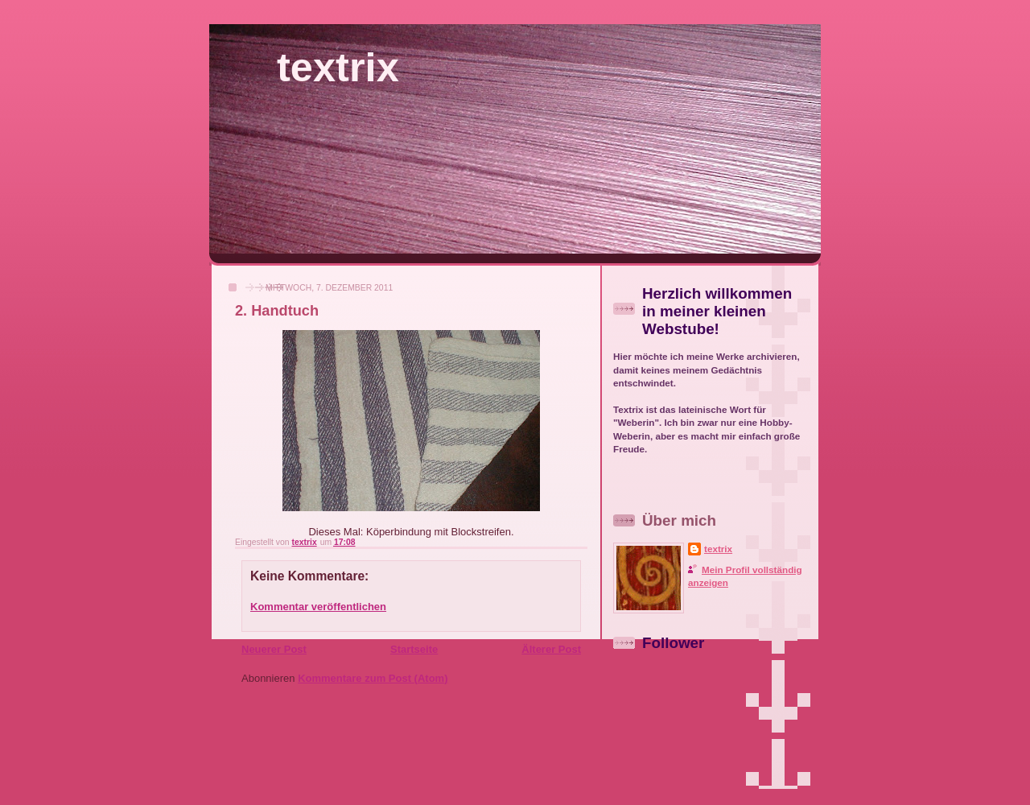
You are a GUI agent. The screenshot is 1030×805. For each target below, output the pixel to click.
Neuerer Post (274, 649)
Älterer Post (551, 649)
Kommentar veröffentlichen (318, 607)
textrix (338, 67)
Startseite (414, 649)
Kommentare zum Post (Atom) (372, 678)
